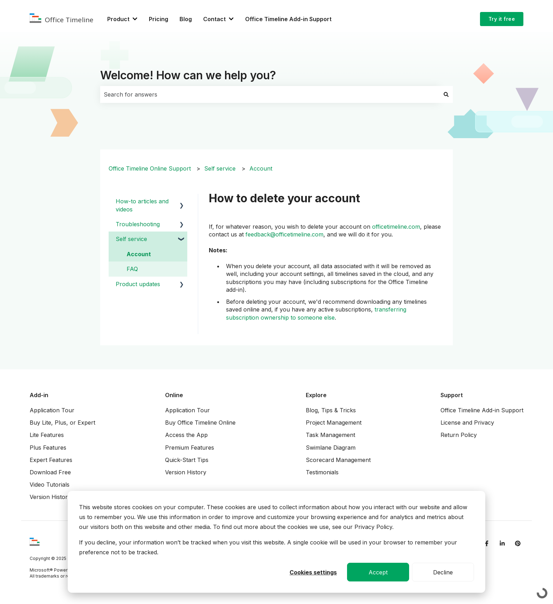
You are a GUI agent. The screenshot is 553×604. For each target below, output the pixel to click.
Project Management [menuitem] (333, 422)
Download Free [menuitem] (50, 472)
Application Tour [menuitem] (52, 410)
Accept (378, 572)
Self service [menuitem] (131, 238)
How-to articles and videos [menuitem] (142, 205)
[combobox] (269, 94)
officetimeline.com (396, 226)
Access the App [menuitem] (186, 434)
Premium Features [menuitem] (189, 447)
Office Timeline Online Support (150, 168)
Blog (186, 19)
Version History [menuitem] (50, 496)
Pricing (158, 19)
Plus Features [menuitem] (48, 447)
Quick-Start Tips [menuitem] (186, 459)
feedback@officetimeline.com (284, 234)
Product (118, 19)
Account (260, 168)
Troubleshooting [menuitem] (138, 224)
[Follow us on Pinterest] (517, 543)
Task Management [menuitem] (330, 434)
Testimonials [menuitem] (322, 472)
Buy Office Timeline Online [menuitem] (200, 422)
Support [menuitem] (451, 395)
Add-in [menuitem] (39, 395)
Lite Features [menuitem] (47, 434)
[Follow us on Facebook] (486, 543)
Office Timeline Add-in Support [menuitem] (481, 410)
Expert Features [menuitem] (51, 459)
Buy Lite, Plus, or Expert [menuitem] (62, 422)
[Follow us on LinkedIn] (502, 543)
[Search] (446, 94)
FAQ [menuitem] (132, 268)
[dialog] (276, 542)
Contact (214, 19)
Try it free (501, 19)
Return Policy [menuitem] (458, 434)
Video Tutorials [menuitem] (49, 484)
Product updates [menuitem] (138, 284)
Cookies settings (313, 572)
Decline (443, 572)
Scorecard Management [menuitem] (338, 459)
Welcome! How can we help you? (188, 75)
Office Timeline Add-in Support (288, 19)
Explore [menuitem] (316, 395)
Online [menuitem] (174, 395)
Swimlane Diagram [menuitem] (331, 447)
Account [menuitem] (139, 254)
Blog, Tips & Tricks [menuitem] (331, 410)
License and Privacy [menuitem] (467, 422)
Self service (220, 168)
